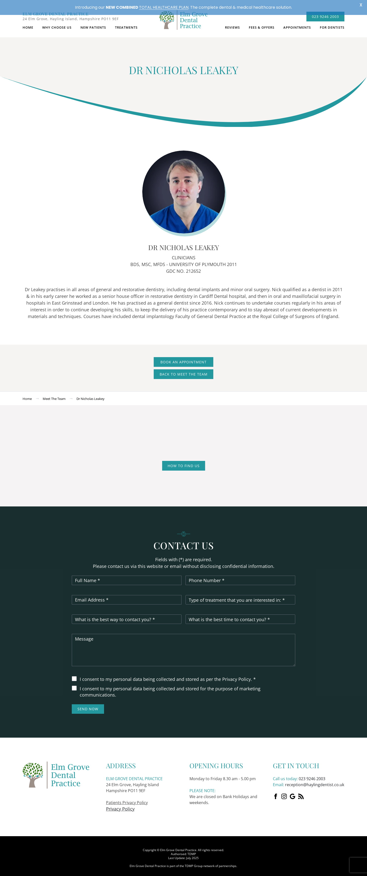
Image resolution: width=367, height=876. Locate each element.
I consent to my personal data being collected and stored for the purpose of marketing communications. (170, 688)
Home (28, 23)
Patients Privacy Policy (127, 798)
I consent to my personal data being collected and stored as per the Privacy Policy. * (168, 675)
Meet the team (54, 395)
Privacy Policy (120, 805)
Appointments (297, 23)
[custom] (292, 792)
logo (183, 19)
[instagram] (284, 792)
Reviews (232, 23)
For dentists (332, 23)
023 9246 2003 (312, 774)
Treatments (126, 23)
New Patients (93, 23)
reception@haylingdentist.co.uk (314, 780)
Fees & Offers (261, 23)
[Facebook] (275, 792)
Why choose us (57, 23)
